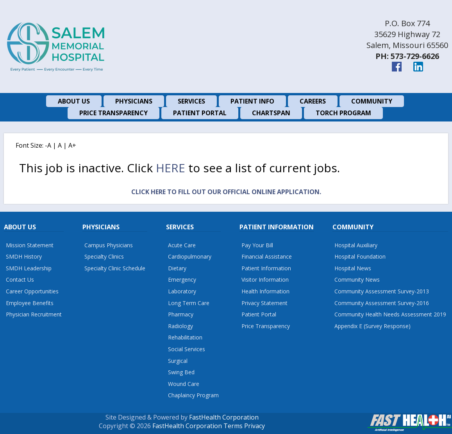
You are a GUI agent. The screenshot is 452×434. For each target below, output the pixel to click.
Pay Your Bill (257, 245)
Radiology (180, 326)
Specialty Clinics (104, 256)
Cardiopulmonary (189, 256)
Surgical (178, 360)
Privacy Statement (264, 303)
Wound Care (183, 384)
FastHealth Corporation (224, 417)
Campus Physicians (108, 245)
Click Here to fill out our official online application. (226, 192)
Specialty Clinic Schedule (114, 268)
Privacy (254, 425)
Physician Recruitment (34, 314)
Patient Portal (258, 314)
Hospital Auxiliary (355, 245)
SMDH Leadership (29, 268)
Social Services (186, 349)
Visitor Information (265, 279)
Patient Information (266, 268)
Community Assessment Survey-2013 (381, 291)
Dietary (177, 268)
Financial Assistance (266, 256)
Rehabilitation (185, 337)
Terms (233, 425)
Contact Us (20, 279)
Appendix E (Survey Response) (372, 326)
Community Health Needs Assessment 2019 (390, 314)
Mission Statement (30, 245)
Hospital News (352, 268)
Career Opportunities (32, 291)
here (170, 168)
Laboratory (182, 291)
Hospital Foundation (360, 256)
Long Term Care (188, 303)
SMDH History (24, 256)
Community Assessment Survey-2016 (381, 303)
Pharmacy (180, 314)
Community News (357, 279)
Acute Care (182, 245)
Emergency (182, 279)
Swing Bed (181, 372)
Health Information (265, 291)
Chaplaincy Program (193, 395)
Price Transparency (265, 326)
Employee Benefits (30, 303)
